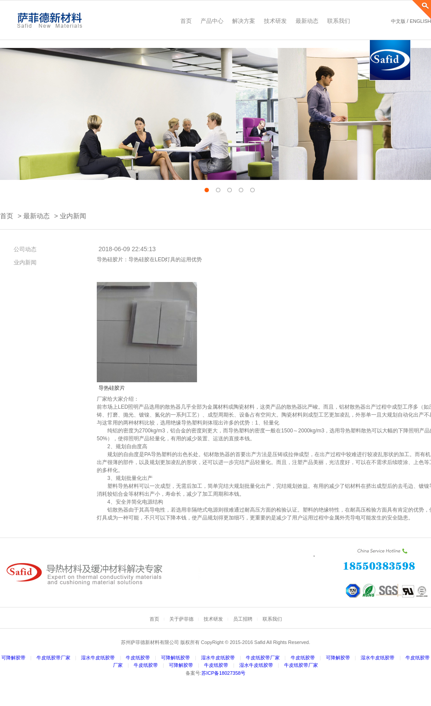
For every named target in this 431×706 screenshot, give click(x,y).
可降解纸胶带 (175, 657)
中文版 (398, 21)
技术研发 (213, 619)
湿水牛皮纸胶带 (98, 657)
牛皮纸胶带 (138, 657)
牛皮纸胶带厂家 (53, 657)
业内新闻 (73, 215)
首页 (6, 215)
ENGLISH (420, 21)
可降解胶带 (13, 657)
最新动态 (36, 215)
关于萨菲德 (181, 619)
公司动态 (22, 249)
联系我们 (272, 619)
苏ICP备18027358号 (223, 673)
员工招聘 (242, 619)
